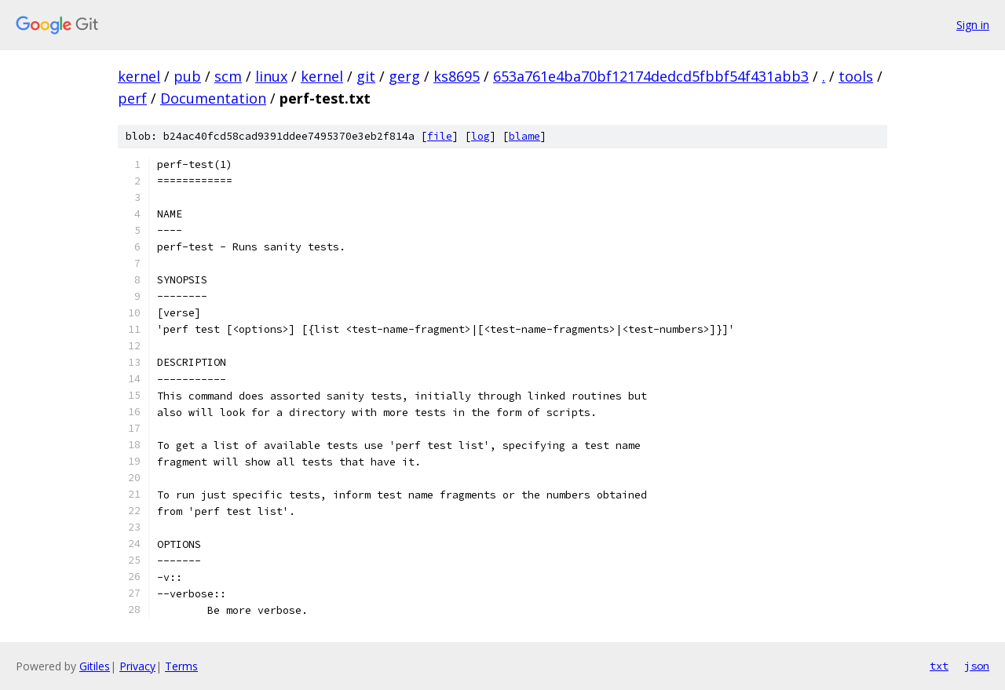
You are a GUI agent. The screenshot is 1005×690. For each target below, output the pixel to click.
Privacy (137, 666)
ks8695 (456, 76)
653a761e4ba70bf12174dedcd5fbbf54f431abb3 (651, 76)
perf (132, 98)
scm (228, 76)
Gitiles (94, 666)
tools (856, 76)
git (365, 76)
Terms (181, 666)
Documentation (213, 98)
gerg (404, 76)
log (480, 136)
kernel (139, 76)
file (439, 136)
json (976, 666)
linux (271, 76)
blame (524, 136)
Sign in (972, 24)
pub (187, 76)
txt (939, 666)
